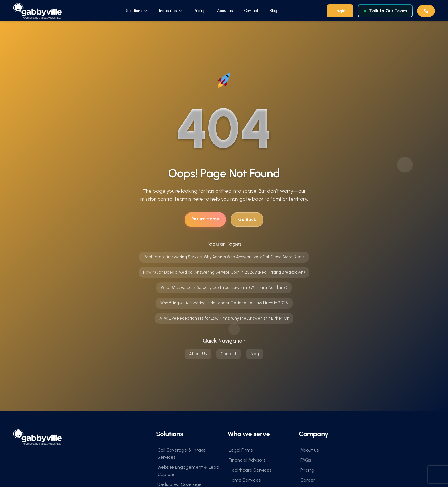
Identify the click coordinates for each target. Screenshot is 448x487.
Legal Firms (241, 450)
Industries (170, 10)
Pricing (200, 10)
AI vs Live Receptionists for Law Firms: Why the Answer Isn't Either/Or (224, 318)
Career (307, 480)
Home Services (245, 480)
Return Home (205, 219)
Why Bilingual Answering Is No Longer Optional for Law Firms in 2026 (224, 303)
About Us (198, 354)
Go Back (247, 219)
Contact (251, 10)
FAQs (305, 460)
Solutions (137, 10)
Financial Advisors (247, 460)
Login (340, 10)
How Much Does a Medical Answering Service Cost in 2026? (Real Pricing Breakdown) (224, 272)
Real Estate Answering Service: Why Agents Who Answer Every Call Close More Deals (224, 257)
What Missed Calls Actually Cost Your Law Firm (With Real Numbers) (224, 287)
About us (225, 10)
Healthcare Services (250, 470)
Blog (273, 10)
